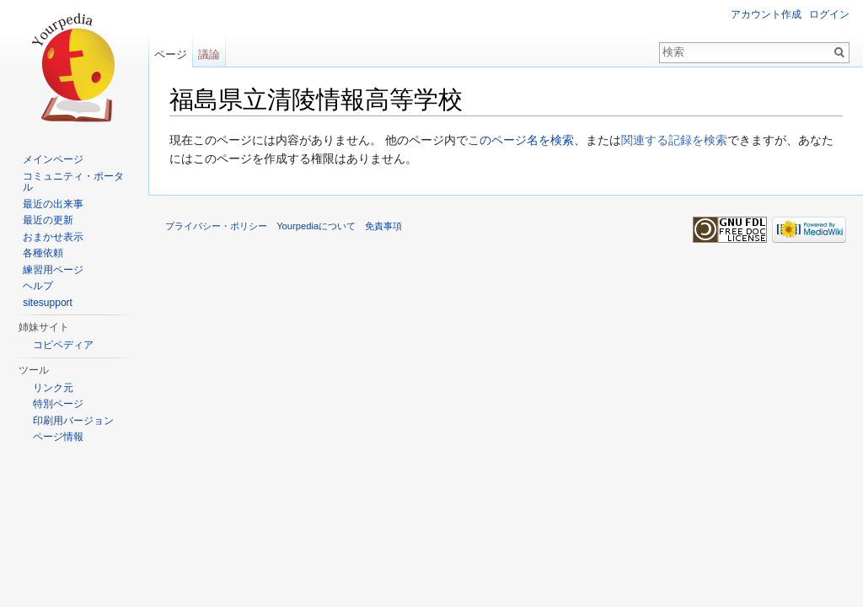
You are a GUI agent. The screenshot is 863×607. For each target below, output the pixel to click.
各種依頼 (43, 253)
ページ (170, 54)
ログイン (829, 14)
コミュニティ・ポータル (73, 182)
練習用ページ (53, 270)
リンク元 (53, 388)
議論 (209, 54)
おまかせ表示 (53, 237)
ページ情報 (58, 437)
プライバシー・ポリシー (216, 226)
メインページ (53, 159)
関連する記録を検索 (674, 140)
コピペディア (63, 345)
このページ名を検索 (521, 140)
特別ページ (58, 404)
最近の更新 (48, 220)
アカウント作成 (766, 14)
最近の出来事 (53, 204)
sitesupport (47, 303)
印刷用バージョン (73, 421)
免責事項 (383, 226)
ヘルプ (38, 286)
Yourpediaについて (316, 226)
